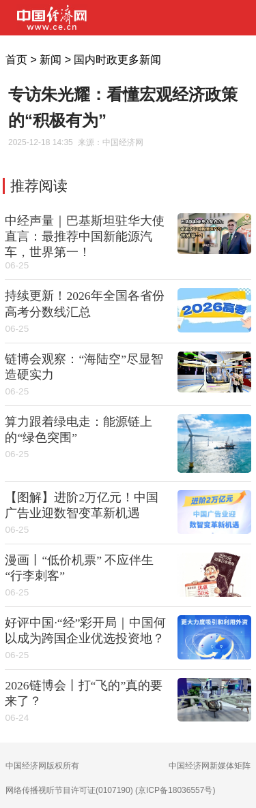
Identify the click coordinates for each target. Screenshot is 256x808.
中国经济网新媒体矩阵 (210, 766)
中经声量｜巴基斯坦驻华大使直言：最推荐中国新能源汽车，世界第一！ (85, 236)
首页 (16, 59)
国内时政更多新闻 (117, 59)
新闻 (50, 59)
